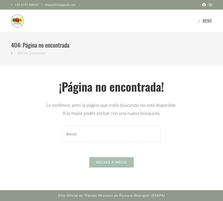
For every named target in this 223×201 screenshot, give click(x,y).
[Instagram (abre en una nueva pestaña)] (209, 4)
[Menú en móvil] (205, 21)
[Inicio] (11, 53)
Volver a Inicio (111, 162)
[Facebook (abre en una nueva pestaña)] (204, 4)
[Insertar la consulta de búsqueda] (111, 134)
